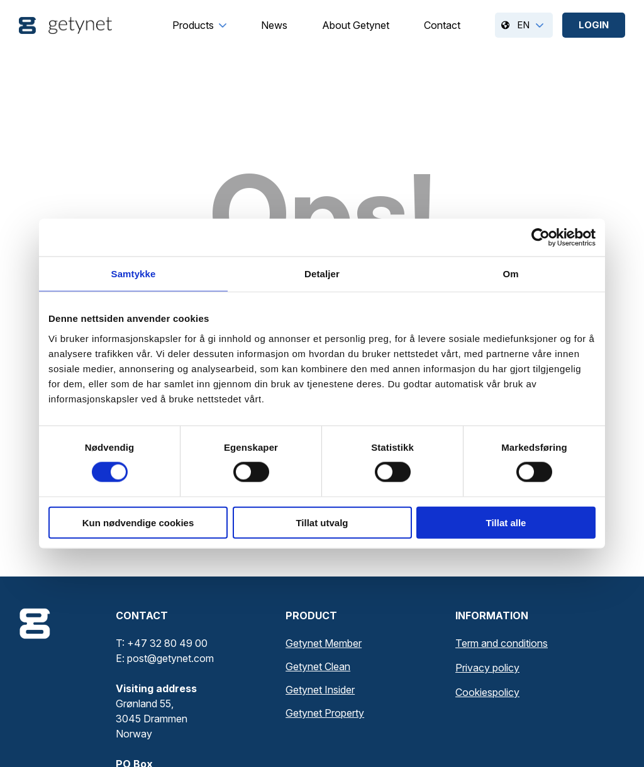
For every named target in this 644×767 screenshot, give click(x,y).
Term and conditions (501, 643)
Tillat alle (506, 522)
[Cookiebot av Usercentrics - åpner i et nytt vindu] (541, 237)
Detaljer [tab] (322, 273)
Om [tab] (510, 273)
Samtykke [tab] (133, 273)
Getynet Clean (318, 666)
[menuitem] (193, 25)
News (274, 25)
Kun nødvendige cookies (138, 522)
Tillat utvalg (322, 522)
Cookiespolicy (487, 692)
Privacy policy (487, 667)
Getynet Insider (320, 689)
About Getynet (355, 25)
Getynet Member (324, 643)
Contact (442, 25)
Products (193, 25)
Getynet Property (325, 713)
